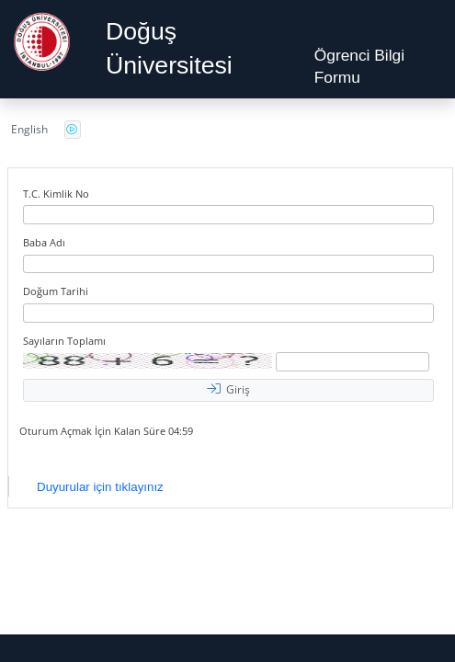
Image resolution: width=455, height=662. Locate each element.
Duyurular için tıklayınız (100, 487)
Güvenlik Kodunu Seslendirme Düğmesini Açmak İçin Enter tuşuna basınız (73, 129)
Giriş (228, 389)
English (29, 129)
